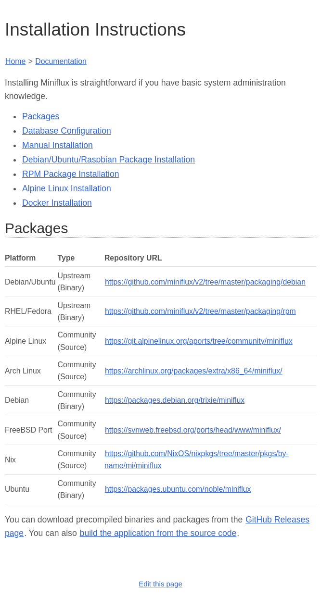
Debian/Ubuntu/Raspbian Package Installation (108, 159)
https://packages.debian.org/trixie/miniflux (174, 400)
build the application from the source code (158, 533)
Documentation (60, 61)
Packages (40, 116)
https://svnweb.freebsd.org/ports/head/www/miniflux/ (193, 430)
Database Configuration (66, 131)
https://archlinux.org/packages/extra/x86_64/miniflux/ (193, 371)
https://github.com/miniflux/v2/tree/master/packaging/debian (205, 282)
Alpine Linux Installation (66, 188)
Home (15, 61)
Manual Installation (57, 145)
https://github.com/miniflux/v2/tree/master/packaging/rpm (200, 311)
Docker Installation (57, 203)
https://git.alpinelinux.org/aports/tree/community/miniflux (199, 341)
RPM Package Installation (70, 174)
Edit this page (160, 584)
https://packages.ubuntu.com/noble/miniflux (178, 489)
